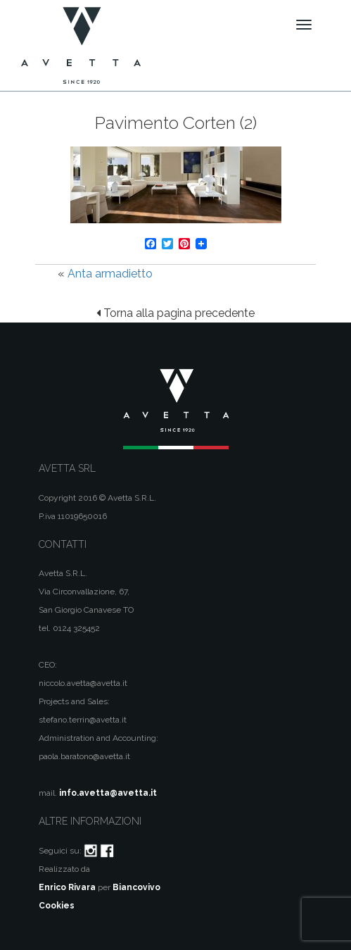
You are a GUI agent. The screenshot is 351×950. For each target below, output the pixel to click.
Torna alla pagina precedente (175, 313)
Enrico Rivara (67, 887)
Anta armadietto (110, 273)
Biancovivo (136, 887)
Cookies (57, 906)
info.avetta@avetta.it (108, 793)
